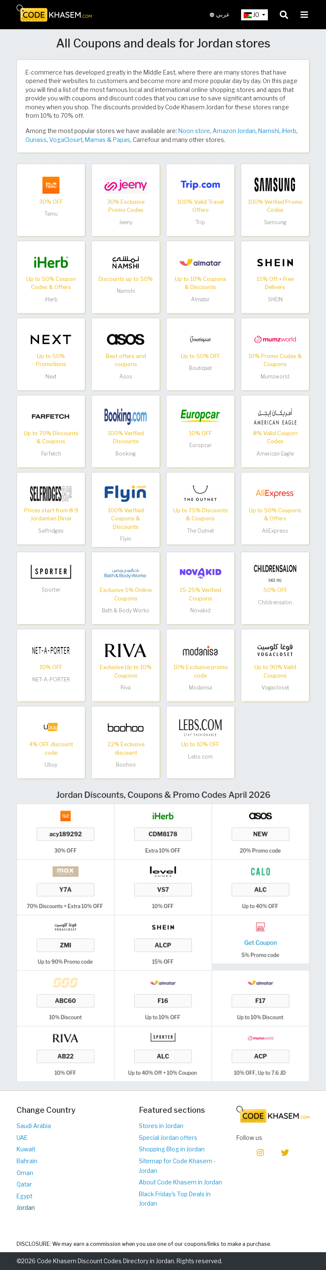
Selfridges (51, 531)
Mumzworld (275, 376)
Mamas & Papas (107, 139)
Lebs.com (200, 756)
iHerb (289, 131)
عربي (220, 14)
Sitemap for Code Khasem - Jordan (177, 1166)
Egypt (24, 1196)
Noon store (194, 131)
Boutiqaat (200, 368)
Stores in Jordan (161, 1126)
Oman (25, 1173)
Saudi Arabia (34, 1126)
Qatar (24, 1184)
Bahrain (27, 1161)
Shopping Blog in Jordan (172, 1149)
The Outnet (200, 531)
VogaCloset (65, 139)
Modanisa (200, 687)
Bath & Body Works (125, 610)
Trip (200, 222)
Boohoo (126, 764)
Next (50, 376)
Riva (126, 687)
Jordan (26, 1207)
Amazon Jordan (234, 131)
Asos (125, 376)
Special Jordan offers (168, 1137)
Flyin (125, 539)
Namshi (268, 131)
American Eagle (275, 453)
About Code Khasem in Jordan (180, 1182)
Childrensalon (275, 602)
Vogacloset (275, 687)
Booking (125, 453)
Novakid (200, 610)
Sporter (51, 589)
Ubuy (51, 764)
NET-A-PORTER (51, 679)
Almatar (200, 299)
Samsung (275, 222)
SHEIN (275, 299)
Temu (51, 214)
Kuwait (26, 1149)
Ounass (36, 139)
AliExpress (275, 531)
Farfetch (51, 453)
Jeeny (125, 222)
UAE (22, 1137)
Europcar (200, 445)
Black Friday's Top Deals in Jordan (175, 1199)
